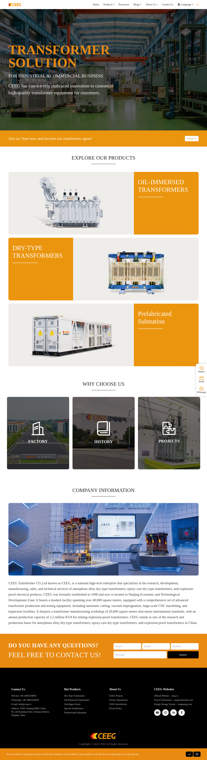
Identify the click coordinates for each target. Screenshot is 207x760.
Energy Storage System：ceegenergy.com (173, 704)
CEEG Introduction (118, 704)
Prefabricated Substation (75, 712)
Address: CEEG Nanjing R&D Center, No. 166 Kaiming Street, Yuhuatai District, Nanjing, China (30, 711)
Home (96, 4)
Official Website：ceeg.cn (166, 696)
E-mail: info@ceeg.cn (21, 704)
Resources (124, 4)
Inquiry (183, 654)
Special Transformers (73, 708)
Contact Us (167, 4)
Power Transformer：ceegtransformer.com (173, 700)
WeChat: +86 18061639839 (23, 696)
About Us (151, 4)
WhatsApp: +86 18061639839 (25, 700)
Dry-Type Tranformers (74, 696)
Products (107, 4)
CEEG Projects (116, 696)
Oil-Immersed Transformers (77, 700)
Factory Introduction (118, 700)
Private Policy (115, 708)
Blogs (136, 4)
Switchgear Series (72, 704)
